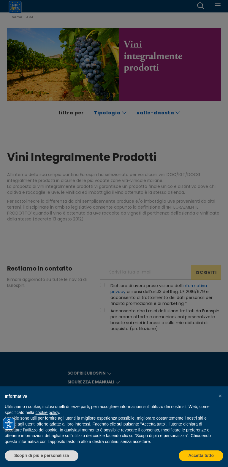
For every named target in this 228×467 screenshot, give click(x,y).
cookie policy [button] (47, 412)
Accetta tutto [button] (201, 455)
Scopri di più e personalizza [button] (41, 455)
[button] (220, 396)
